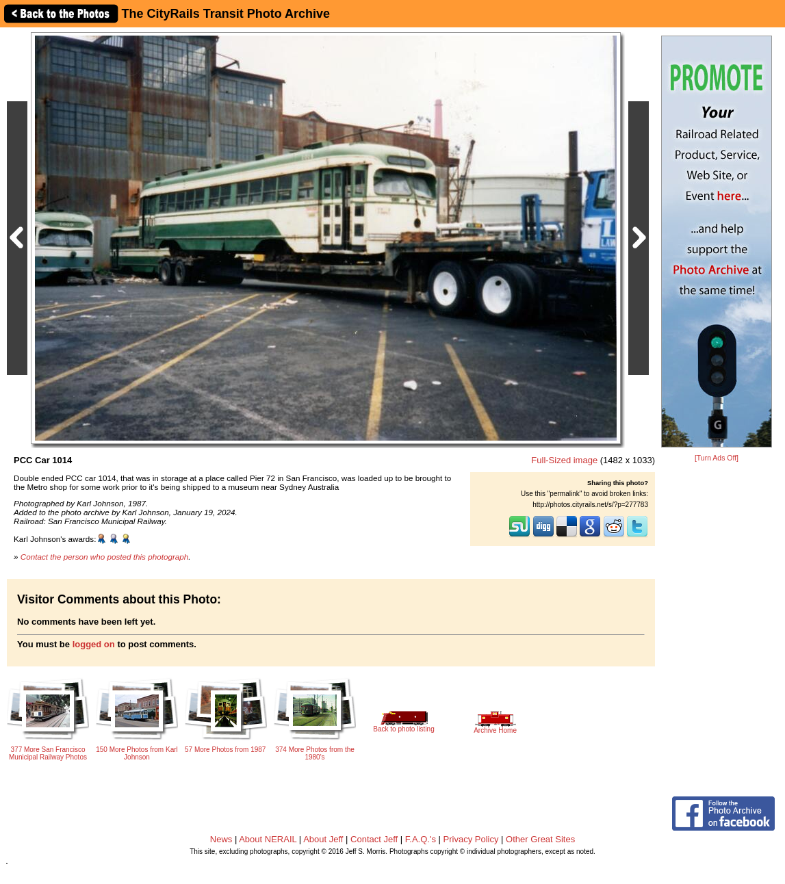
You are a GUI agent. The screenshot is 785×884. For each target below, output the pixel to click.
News (221, 839)
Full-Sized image (564, 460)
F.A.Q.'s (420, 839)
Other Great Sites (540, 839)
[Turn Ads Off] (716, 458)
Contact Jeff (374, 839)
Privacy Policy (471, 839)
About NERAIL (267, 839)
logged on (94, 644)
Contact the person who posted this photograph (105, 556)
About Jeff (323, 839)
